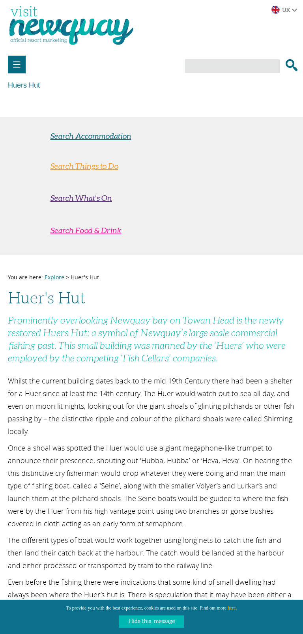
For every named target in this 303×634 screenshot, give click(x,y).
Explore (54, 277)
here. (232, 608)
